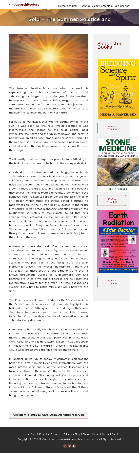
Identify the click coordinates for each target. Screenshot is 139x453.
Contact (104, 5)
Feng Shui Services (49, 434)
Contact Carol (110, 434)
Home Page (29, 434)
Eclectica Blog (71, 434)
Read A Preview (111, 128)
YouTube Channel (119, 5)
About (96, 5)
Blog (81, 5)
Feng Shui (72, 5)
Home (62, 5)
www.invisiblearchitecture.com (76, 439)
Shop (88, 5)
